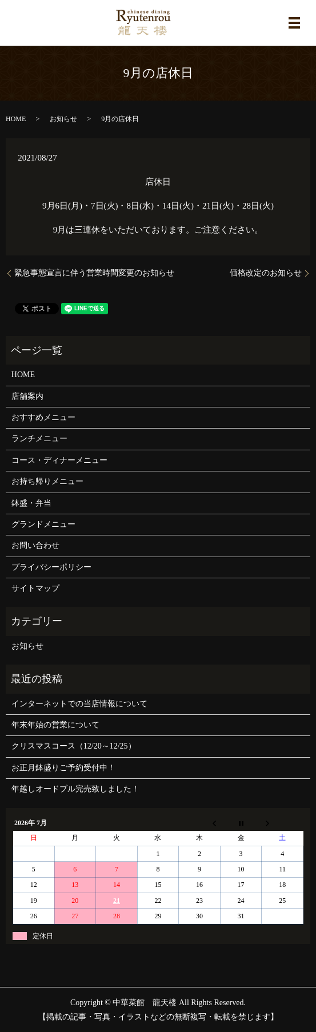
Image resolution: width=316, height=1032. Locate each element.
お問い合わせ (35, 545)
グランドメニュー (43, 524)
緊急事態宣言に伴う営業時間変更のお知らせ (94, 273)
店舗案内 (27, 396)
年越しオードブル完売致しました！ (75, 789)
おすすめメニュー (43, 417)
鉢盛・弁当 (31, 503)
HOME (16, 119)
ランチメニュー (39, 438)
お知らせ (63, 119)
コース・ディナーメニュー (59, 460)
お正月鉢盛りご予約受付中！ (63, 767)
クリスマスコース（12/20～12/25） (73, 746)
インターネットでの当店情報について (79, 703)
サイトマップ (35, 588)
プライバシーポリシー (51, 567)
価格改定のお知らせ (266, 273)
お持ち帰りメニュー (47, 481)
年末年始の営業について (55, 725)
